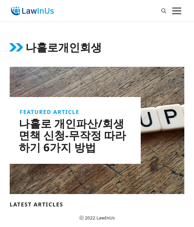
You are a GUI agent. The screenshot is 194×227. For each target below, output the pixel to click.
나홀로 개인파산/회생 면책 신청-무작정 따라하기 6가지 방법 (72, 135)
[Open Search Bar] (163, 11)
